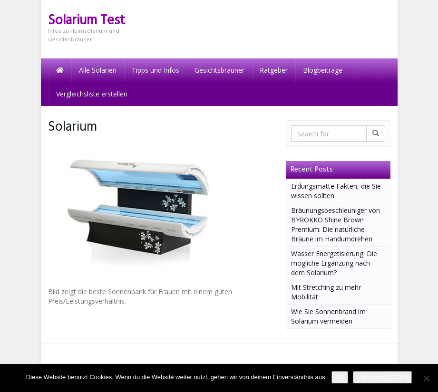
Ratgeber (274, 70)
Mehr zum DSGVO (382, 377)
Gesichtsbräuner (219, 70)
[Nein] (426, 378)
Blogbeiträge (322, 70)
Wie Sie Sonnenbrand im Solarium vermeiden (328, 316)
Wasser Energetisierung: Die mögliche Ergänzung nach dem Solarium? (334, 263)
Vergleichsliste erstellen (91, 93)
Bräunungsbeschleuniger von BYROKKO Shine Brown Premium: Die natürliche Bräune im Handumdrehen (335, 224)
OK (339, 377)
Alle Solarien (98, 70)
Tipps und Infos (155, 70)
